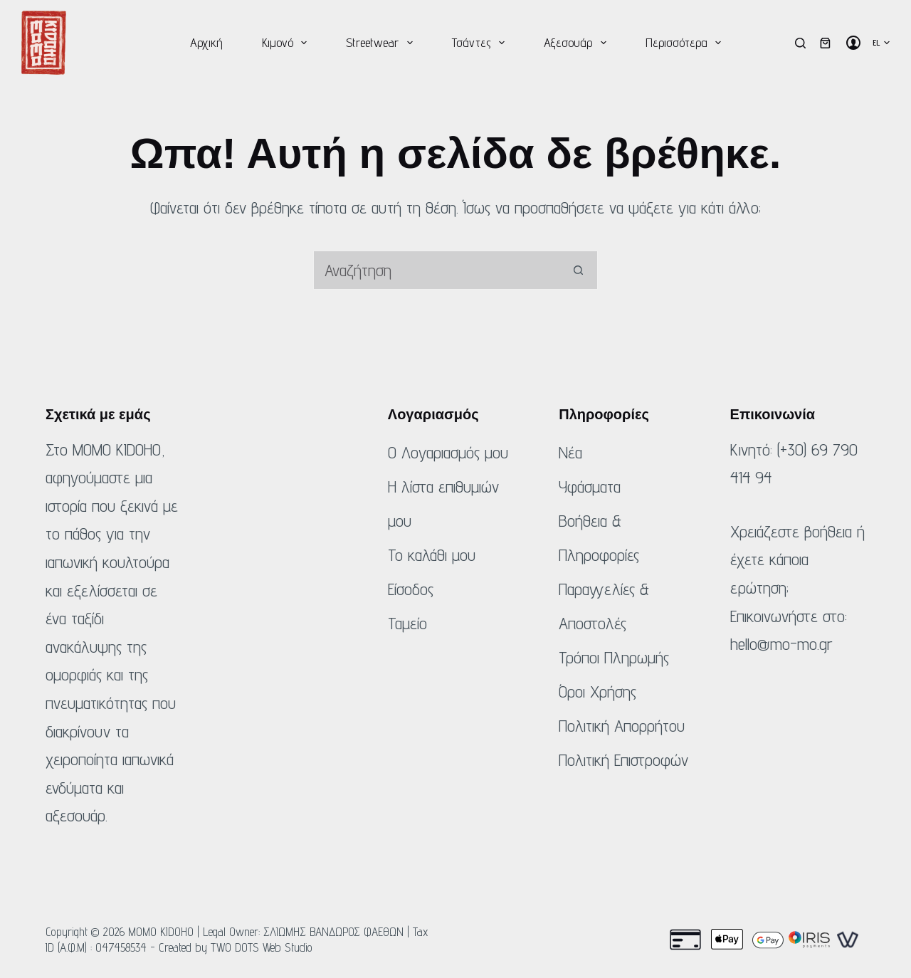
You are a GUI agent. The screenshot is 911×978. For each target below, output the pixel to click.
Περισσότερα (686, 42)
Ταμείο (407, 623)
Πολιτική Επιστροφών (623, 760)
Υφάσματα (590, 486)
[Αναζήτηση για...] (436, 270)
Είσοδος (410, 589)
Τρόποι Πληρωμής (614, 657)
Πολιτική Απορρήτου (622, 725)
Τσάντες (481, 42)
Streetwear (382, 42)
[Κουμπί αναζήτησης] (578, 270)
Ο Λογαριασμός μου (448, 452)
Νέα (570, 452)
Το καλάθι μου (431, 555)
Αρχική (206, 42)
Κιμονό (287, 42)
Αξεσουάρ (578, 42)
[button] (881, 43)
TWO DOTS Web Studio (261, 947)
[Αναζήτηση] (800, 43)
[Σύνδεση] (853, 43)
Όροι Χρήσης (597, 691)
